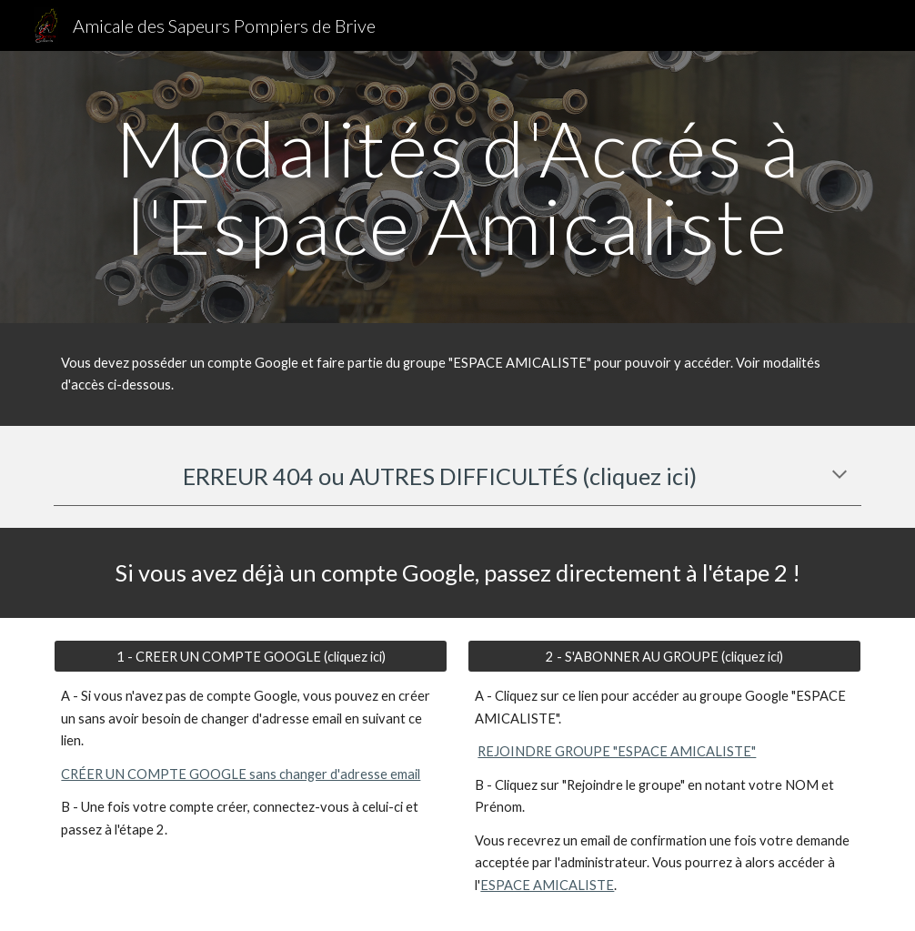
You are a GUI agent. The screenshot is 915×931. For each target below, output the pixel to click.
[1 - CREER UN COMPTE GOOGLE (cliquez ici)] (250, 656)
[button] (839, 476)
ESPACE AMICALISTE (547, 885)
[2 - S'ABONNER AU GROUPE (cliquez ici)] (664, 656)
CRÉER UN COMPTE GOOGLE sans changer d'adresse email (240, 774)
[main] (457, 187)
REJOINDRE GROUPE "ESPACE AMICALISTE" (617, 751)
